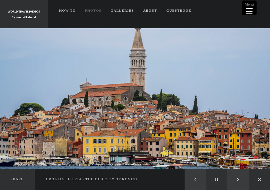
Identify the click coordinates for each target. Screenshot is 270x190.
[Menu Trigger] (249, 8)
